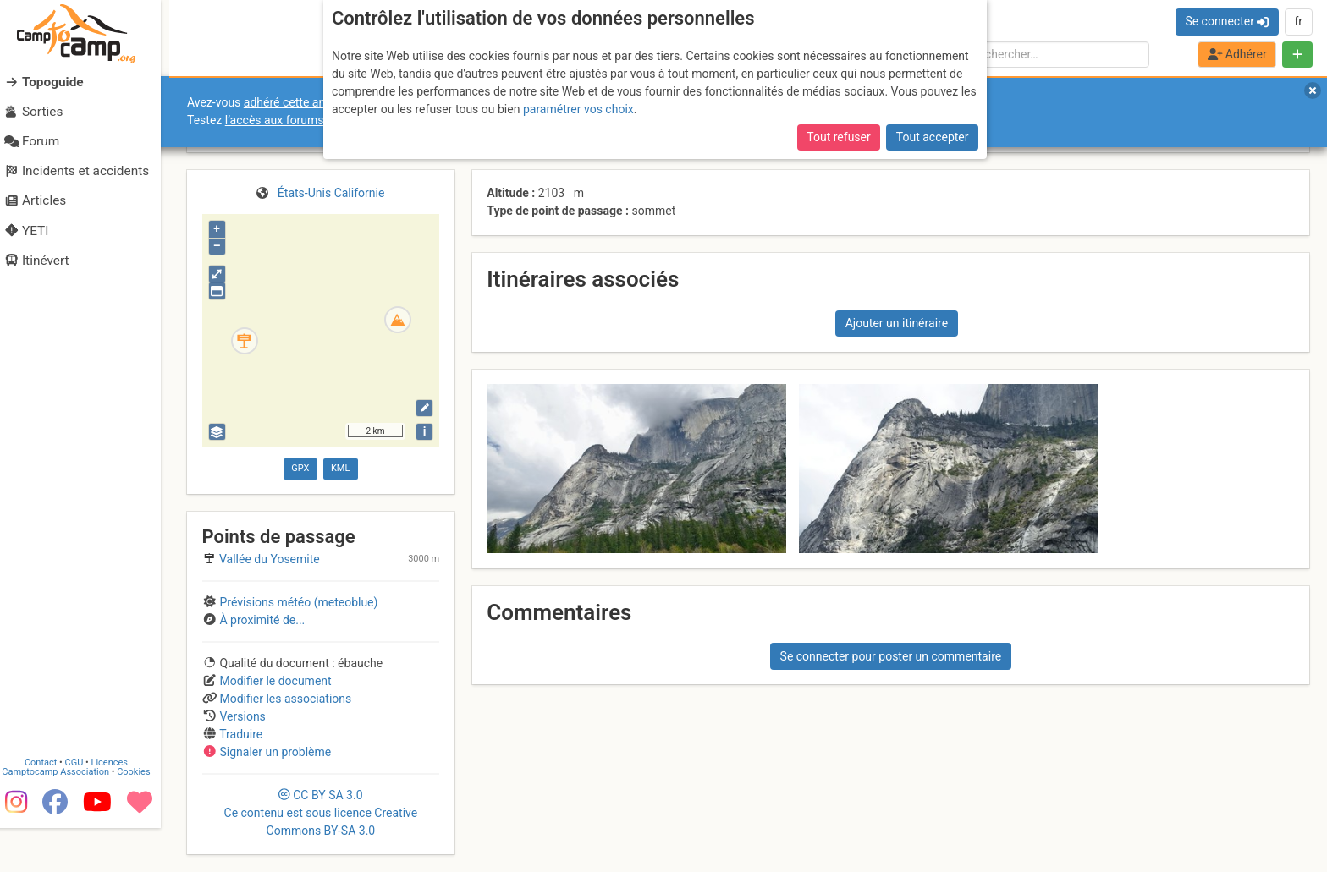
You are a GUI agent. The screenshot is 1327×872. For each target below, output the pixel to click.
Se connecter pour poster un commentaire (891, 656)
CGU (83, 806)
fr (1298, 21)
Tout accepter (932, 137)
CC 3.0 (321, 812)
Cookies (141, 815)
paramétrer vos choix (578, 109)
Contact (49, 806)
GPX (300, 468)
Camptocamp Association (64, 815)
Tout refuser (838, 137)
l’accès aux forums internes (297, 120)
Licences (118, 806)
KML (340, 468)
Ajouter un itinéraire (896, 323)
